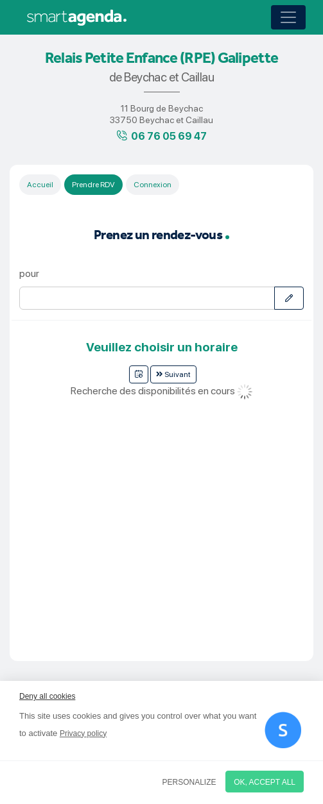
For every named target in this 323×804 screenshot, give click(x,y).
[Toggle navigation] (288, 17)
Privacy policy (83, 733)
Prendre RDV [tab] (93, 184)
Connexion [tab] (152, 184)
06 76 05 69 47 (169, 136)
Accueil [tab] (40, 184)
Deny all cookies (47, 696)
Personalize (189, 782)
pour (29, 273)
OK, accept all (264, 782)
